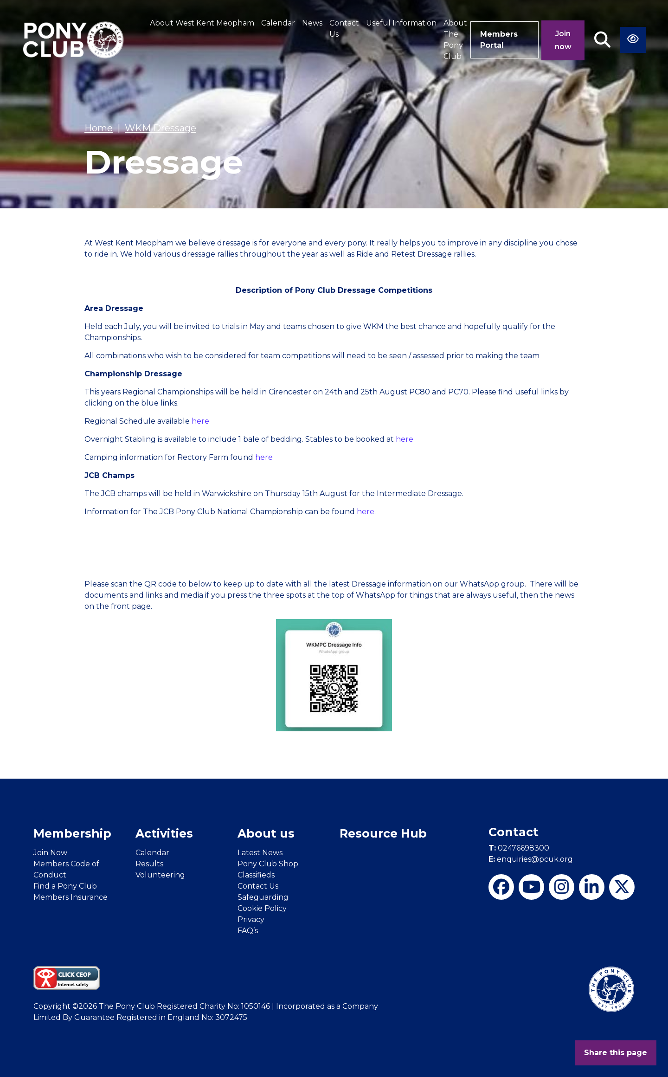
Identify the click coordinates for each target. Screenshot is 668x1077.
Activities (164, 833)
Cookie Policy (262, 908)
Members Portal (499, 40)
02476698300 (518, 848)
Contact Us (344, 29)
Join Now (50, 852)
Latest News (260, 852)
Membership (72, 833)
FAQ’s (248, 930)
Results (149, 863)
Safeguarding (263, 897)
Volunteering (160, 875)
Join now (563, 40)
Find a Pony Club (65, 886)
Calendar (278, 23)
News (312, 23)
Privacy (251, 919)
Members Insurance (70, 897)
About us (266, 833)
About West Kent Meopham (202, 23)
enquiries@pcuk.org (530, 859)
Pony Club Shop (268, 863)
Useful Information (401, 23)
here (200, 421)
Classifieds (256, 875)
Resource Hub (383, 833)
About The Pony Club (455, 40)
